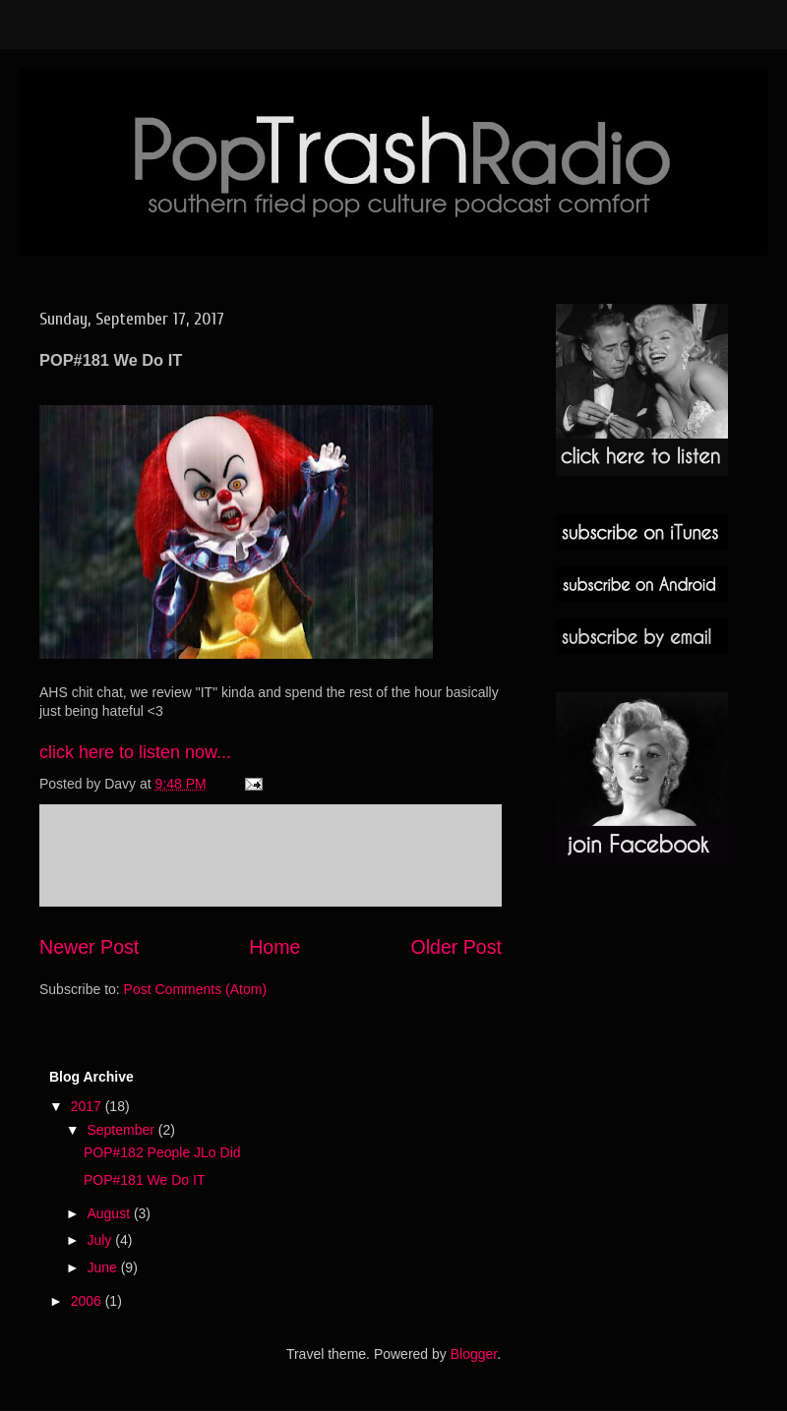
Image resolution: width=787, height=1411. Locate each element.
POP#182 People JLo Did (162, 1152)
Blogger (474, 1354)
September (122, 1130)
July (101, 1240)
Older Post (456, 947)
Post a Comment (130, 861)
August (110, 1213)
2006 (88, 1301)
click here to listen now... (135, 752)
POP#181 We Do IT (144, 1180)
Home (274, 947)
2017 (88, 1106)
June (103, 1267)
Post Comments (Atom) (195, 989)
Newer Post (89, 947)
